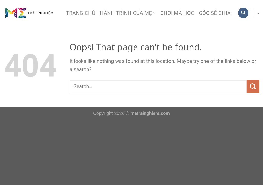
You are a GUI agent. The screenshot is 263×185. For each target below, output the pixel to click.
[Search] (243, 13)
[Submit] (253, 86)
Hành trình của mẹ (128, 13)
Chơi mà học (177, 13)
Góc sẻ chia (215, 13)
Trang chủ (80, 13)
